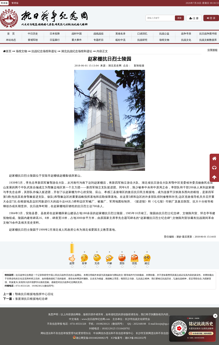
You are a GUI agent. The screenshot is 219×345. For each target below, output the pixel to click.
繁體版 (15, 3)
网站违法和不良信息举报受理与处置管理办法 (66, 333)
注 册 (195, 18)
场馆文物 (164, 40)
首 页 (11, 33)
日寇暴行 (55, 40)
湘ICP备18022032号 (135, 338)
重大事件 (77, 40)
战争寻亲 (186, 33)
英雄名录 (120, 33)
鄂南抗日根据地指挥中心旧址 (34, 294)
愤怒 (134, 265)
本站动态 (11, 40)
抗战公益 (164, 33)
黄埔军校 (33, 40)
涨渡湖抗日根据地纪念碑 (31, 298)
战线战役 (99, 33)
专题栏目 (99, 40)
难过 (147, 265)
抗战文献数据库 (208, 40)
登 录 (212, 18)
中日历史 (33, 33)
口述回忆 (142, 33)
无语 (96, 265)
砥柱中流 (120, 40)
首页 (8, 51)
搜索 (179, 18)
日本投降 (55, 33)
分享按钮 (212, 50)
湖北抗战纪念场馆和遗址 (76, 51)
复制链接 (139, 65)
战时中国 (77, 33)
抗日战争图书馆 (208, 33)
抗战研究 (142, 40)
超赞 (71, 265)
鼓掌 (84, 265)
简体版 (4, 3)
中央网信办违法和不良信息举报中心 (113, 333)
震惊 (122, 265)
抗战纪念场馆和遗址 (44, 51)
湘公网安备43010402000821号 (90, 338)
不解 (109, 265)
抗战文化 (186, 40)
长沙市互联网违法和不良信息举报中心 (157, 333)
